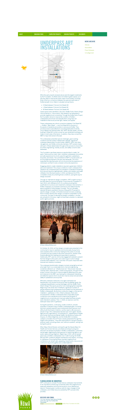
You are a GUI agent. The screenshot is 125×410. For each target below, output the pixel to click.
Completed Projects (55, 34)
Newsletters (88, 47)
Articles (87, 45)
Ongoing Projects (69, 34)
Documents (82, 34)
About (21, 34)
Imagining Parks (38, 34)
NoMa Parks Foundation (62, 27)
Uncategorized (89, 53)
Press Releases (89, 50)
